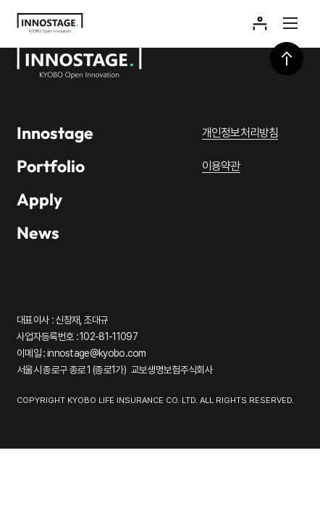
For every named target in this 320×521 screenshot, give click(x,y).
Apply (39, 199)
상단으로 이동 (286, 58)
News (38, 232)
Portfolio (51, 166)
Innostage (55, 132)
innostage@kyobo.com (96, 353)
